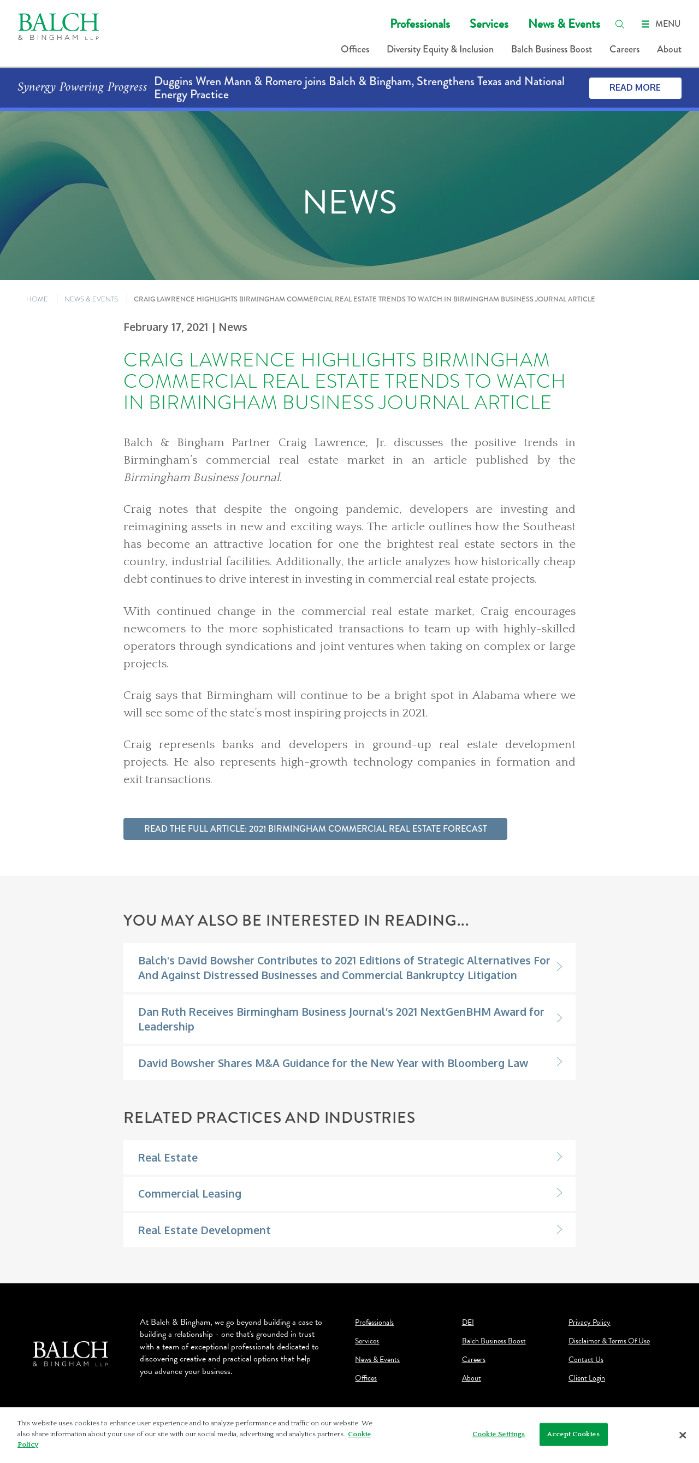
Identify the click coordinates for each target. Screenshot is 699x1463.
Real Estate (168, 1157)
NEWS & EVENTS (91, 299)
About (669, 49)
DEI (468, 1322)
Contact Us (585, 1359)
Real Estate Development (204, 1230)
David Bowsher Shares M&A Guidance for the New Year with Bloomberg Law (333, 1063)
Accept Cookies (573, 1434)
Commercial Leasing (189, 1193)
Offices (355, 49)
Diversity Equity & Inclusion (440, 49)
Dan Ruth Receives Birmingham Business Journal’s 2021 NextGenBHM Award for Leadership (341, 1019)
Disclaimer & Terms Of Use (609, 1341)
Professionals (420, 24)
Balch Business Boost (551, 49)
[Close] (682, 1435)
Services (489, 24)
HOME (37, 299)
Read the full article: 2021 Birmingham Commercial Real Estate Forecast (315, 828)
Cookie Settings (498, 1434)
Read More (635, 87)
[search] (620, 24)
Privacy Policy (589, 1322)
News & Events (564, 24)
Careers (624, 49)
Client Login (586, 1378)
